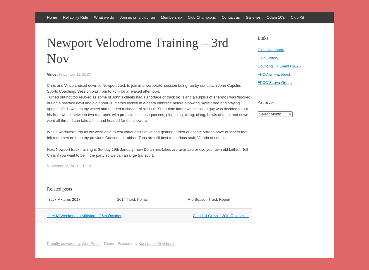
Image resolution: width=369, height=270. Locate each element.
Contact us (231, 17)
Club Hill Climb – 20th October (221, 216)
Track (87, 166)
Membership (171, 17)
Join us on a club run (137, 17)
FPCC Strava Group (275, 82)
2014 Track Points (132, 199)
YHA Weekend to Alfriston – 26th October (84, 216)
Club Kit (297, 17)
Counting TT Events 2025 (279, 66)
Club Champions (202, 17)
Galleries (253, 17)
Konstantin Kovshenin (156, 243)
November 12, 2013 (74, 74)
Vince (51, 74)
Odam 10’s (276, 17)
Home (52, 17)
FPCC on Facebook (274, 74)
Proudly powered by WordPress (74, 243)
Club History (268, 58)
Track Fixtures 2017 (63, 199)
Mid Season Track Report (209, 199)
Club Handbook (271, 50)
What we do (104, 17)
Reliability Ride (75, 17)
